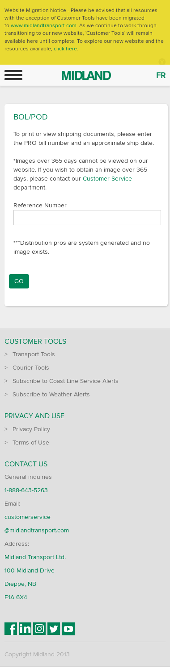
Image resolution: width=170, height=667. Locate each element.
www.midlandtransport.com (43, 25)
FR (161, 75)
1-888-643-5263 (26, 490)
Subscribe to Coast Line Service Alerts (66, 381)
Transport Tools (34, 354)
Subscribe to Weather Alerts (51, 394)
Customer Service (107, 178)
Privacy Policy (31, 429)
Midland (57, 71)
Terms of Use (31, 442)
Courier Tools (31, 367)
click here (65, 48)
